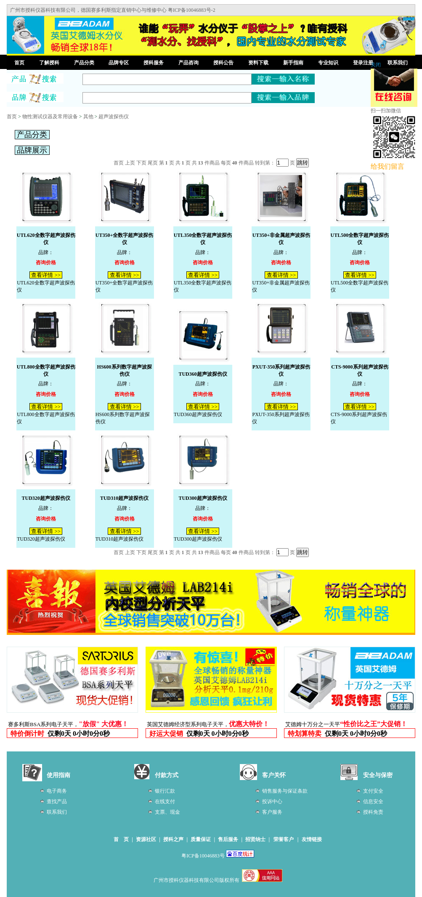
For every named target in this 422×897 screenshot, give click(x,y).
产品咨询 (188, 63)
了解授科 (49, 63)
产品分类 (84, 63)
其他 (88, 116)
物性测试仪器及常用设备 (50, 116)
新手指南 (293, 63)
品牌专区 (119, 63)
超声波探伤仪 (113, 116)
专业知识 (328, 63)
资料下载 (258, 63)
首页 (19, 63)
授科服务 (153, 63)
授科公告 (223, 63)
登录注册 (363, 63)
